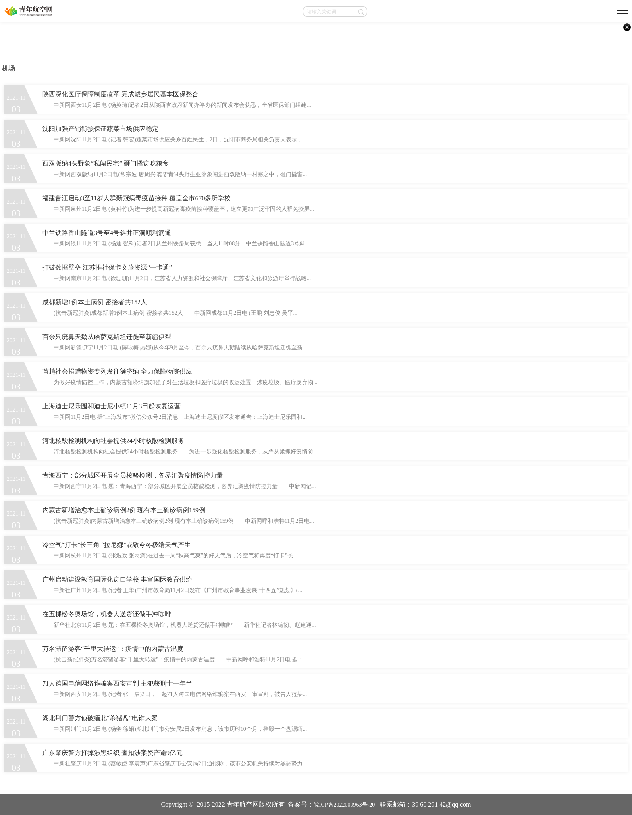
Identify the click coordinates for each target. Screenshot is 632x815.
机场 (8, 68)
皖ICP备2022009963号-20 (344, 805)
